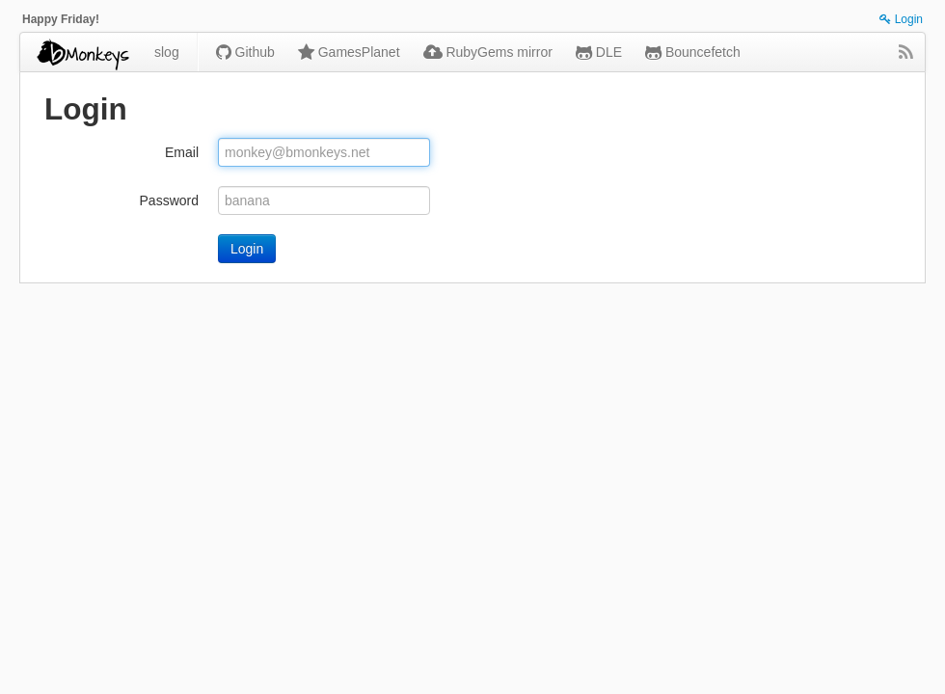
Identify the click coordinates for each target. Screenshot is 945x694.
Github (245, 52)
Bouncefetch (693, 52)
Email (182, 152)
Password (169, 200)
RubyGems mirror (488, 52)
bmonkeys (81, 52)
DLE (599, 52)
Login (901, 19)
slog (166, 52)
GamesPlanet (349, 52)
